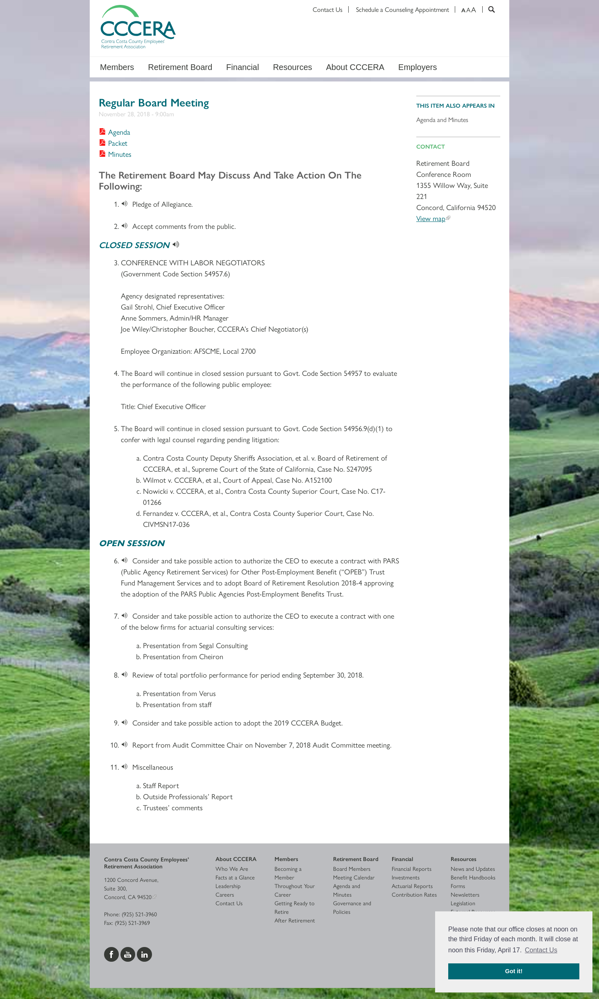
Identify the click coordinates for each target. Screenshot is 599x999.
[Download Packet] (113, 143)
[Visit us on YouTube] (128, 953)
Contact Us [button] (541, 950)
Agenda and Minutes (442, 119)
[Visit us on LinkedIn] (144, 953)
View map (430, 218)
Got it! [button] (513, 971)
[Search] (488, 9)
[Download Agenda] (114, 132)
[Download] (126, 204)
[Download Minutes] (115, 154)
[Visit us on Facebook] (112, 953)
